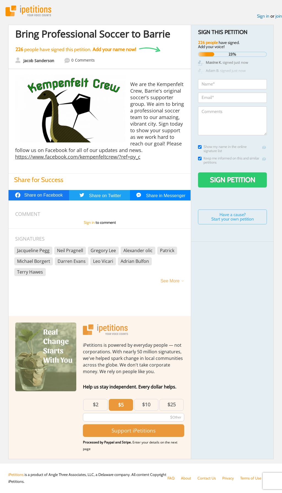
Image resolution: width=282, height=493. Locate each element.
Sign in (263, 16)
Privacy (228, 478)
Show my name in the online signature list (222, 149)
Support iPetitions (134, 430)
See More (170, 281)
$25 (171, 404)
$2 (95, 404)
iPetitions (28, 10)
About (186, 478)
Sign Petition (232, 180)
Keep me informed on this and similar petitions (228, 160)
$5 (121, 404)
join (278, 16)
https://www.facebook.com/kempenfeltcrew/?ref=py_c (77, 156)
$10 (146, 404)
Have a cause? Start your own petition (232, 217)
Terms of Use (250, 478)
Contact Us (206, 478)
